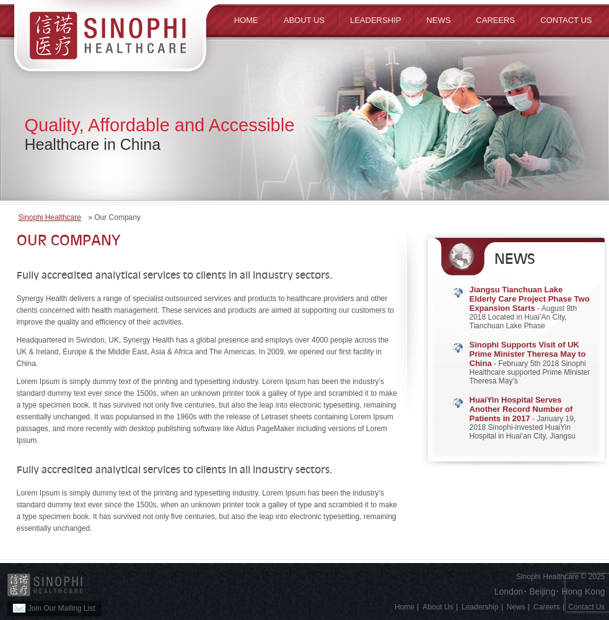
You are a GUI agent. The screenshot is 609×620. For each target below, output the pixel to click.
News (438, 20)
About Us (438, 607)
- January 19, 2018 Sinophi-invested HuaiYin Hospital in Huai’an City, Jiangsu (523, 418)
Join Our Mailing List (53, 608)
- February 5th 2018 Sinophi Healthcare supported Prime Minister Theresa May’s (530, 363)
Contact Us (566, 20)
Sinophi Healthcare (50, 217)
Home (246, 20)
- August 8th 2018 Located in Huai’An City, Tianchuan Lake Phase (530, 308)
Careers (495, 20)
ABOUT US (304, 20)
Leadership (375, 20)
